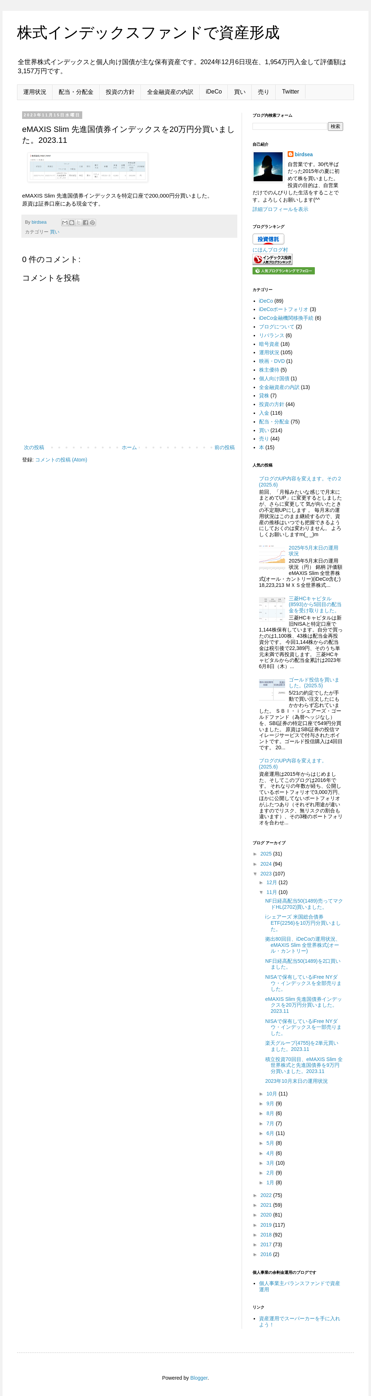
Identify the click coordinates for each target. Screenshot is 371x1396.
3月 (271, 1163)
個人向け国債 (274, 378)
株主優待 (269, 370)
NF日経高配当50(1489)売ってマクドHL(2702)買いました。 (304, 904)
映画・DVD (272, 361)
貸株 (264, 395)
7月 (271, 1123)
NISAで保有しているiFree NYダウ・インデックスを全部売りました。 (303, 983)
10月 (272, 1094)
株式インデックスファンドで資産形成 (148, 32)
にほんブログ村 (270, 250)
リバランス (271, 335)
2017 (266, 1244)
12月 (272, 882)
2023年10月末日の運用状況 (296, 1081)
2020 (266, 1215)
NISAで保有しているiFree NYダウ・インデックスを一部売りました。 (303, 1027)
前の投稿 (224, 447)
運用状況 (34, 92)
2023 (266, 874)
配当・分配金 (76, 92)
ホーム (129, 447)
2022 (266, 1195)
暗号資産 (269, 344)
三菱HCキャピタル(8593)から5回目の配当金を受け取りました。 (315, 605)
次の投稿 (34, 447)
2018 (266, 1235)
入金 (264, 413)
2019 (266, 1225)
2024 (266, 864)
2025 (266, 854)
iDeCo (214, 91)
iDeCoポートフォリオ (284, 309)
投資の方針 (120, 92)
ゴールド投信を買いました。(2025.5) (314, 683)
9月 (271, 1103)
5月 (271, 1143)
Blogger (198, 1378)
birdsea (304, 154)
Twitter (290, 91)
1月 (271, 1182)
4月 (271, 1153)
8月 (271, 1113)
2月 (271, 1173)
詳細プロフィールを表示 (280, 209)
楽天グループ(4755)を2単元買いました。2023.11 (301, 1046)
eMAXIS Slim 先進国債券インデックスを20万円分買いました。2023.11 (303, 1005)
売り (264, 92)
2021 (266, 1205)
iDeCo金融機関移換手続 (286, 318)
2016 (266, 1254)
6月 (271, 1133)
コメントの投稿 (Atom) (61, 460)
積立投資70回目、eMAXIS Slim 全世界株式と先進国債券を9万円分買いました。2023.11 (304, 1065)
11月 (272, 892)
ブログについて (277, 327)
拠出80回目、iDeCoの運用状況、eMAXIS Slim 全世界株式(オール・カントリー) (303, 945)
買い (240, 92)
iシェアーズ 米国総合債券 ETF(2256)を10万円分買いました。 (303, 923)
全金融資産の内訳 (170, 92)
